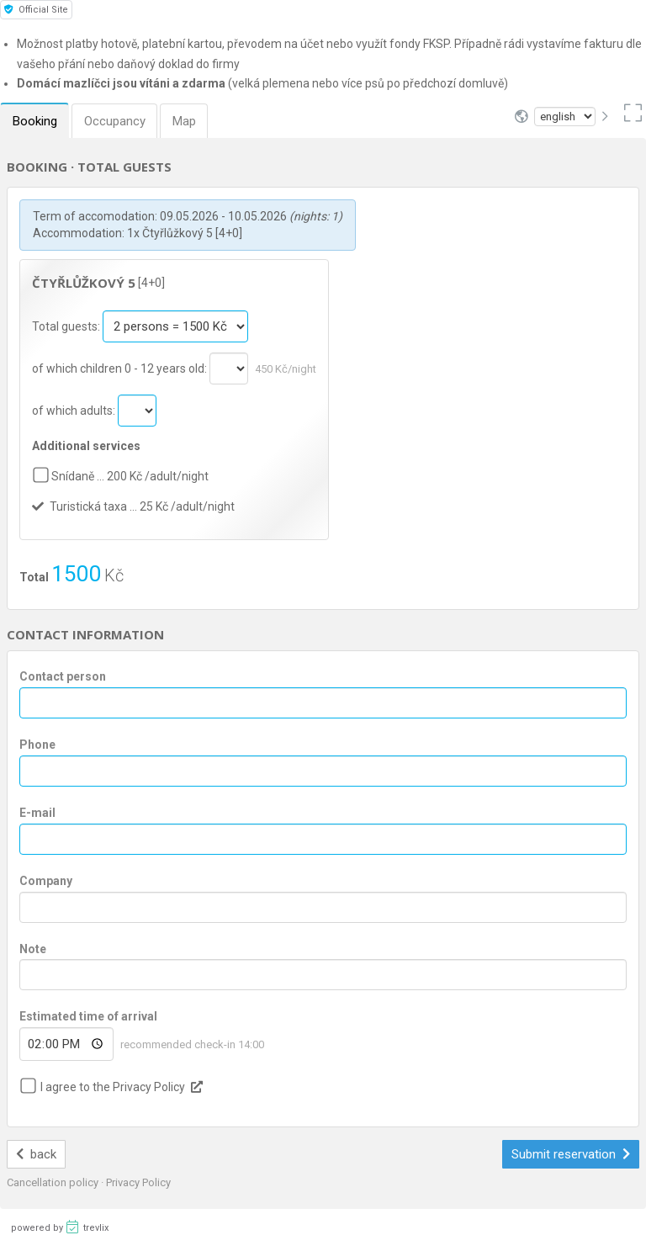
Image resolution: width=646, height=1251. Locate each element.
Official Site (36, 9)
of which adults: (75, 410)
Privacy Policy (138, 1182)
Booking (35, 121)
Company (45, 881)
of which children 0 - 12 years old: (120, 368)
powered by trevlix (60, 1226)
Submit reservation (571, 1154)
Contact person (62, 676)
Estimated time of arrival (88, 1016)
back (36, 1154)
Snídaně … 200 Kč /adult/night (130, 476)
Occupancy (118, 121)
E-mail (37, 812)
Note (32, 949)
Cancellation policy (54, 1182)
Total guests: (67, 326)
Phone (37, 744)
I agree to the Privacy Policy (112, 1087)
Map (190, 121)
